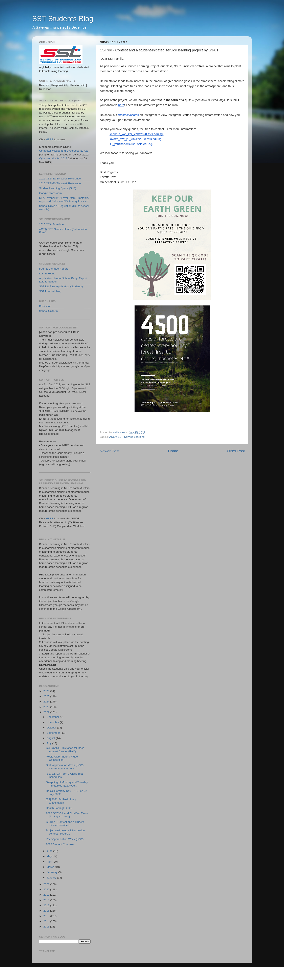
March (51, 866)
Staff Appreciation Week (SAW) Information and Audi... (65, 767)
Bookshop (45, 306)
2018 (46, 900)
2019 (46, 894)
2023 (46, 707)
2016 (46, 910)
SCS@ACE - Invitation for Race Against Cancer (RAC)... (65, 749)
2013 (46, 926)
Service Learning (134, 436)
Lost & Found (47, 273)
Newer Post (109, 451)
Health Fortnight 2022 (59, 808)
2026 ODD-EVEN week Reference (60, 178)
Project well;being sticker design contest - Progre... (65, 832)
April (50, 861)
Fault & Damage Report (53, 268)
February (52, 872)
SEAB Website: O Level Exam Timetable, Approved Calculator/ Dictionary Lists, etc (64, 199)
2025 (46, 696)
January (52, 877)
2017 (46, 905)
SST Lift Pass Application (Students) (61, 286)
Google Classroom (50, 193)
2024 (46, 701)
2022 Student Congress (60, 844)
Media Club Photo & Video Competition (62, 758)
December (53, 716)
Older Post (236, 451)
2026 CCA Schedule (51, 224)
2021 (46, 884)
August (51, 738)
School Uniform (48, 311)
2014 (46, 921)
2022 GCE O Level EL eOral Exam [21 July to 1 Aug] (67, 815)
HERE (49, 139)
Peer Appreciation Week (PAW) (65, 839)
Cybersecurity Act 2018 (53, 158)
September (54, 732)
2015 (46, 916)
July (49, 743)
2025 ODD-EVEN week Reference (60, 183)
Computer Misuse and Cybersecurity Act (63, 150)
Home (173, 451)
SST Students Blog (62, 19)
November (53, 722)
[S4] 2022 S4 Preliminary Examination (61, 801)
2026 (46, 691)
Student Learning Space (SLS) (57, 188)
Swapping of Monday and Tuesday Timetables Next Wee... (67, 784)
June (50, 850)
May (49, 856)
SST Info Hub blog (50, 291)
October (52, 727)
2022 (46, 712)
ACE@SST (116, 436)
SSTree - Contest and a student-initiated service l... (65, 823)
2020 (46, 889)
